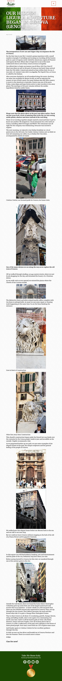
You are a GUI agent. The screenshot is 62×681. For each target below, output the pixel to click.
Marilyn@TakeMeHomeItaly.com (31, 658)
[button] (53, 3)
